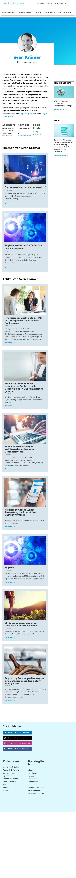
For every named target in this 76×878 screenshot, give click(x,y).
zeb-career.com (34, 790)
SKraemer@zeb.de (24, 135)
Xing (36, 132)
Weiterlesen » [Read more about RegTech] (10, 582)
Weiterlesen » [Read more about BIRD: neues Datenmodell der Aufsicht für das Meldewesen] (10, 637)
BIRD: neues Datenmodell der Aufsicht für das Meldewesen (21, 624)
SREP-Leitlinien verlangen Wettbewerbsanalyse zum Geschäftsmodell (19, 449)
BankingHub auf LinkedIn (16, 732)
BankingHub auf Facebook (16, 749)
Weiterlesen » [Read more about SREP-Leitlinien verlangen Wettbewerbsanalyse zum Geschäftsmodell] (10, 469)
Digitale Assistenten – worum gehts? (25, 187)
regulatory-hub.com (36, 787)
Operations (7, 776)
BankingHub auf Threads (15, 738)
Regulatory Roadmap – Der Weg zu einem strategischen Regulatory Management (24, 681)
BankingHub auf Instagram (16, 743)
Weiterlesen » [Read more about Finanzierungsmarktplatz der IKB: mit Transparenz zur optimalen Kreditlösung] (10, 343)
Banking (37, 13)
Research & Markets (24, 12)
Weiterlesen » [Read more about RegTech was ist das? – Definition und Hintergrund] (10, 268)
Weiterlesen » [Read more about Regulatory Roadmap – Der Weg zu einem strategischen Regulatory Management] (10, 700)
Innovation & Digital (8, 12)
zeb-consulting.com (36, 793)
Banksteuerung (9, 773)
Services (67, 13)
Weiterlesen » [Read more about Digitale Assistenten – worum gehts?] (10, 204)
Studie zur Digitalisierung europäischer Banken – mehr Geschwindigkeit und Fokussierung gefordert (24, 387)
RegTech (9, 567)
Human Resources (10, 779)
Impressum (32, 779)
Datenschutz (33, 782)
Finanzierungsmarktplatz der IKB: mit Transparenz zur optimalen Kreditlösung (23, 320)
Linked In (38, 134)
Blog (59, 12)
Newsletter (32, 773)
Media (5, 787)
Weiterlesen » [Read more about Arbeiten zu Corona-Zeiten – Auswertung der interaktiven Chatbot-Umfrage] (10, 527)
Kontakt (31, 776)
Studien (6, 790)
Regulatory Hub (26, 113)
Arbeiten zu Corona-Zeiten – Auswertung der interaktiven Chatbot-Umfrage (21, 512)
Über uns (31, 770)
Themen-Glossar (49, 12)
